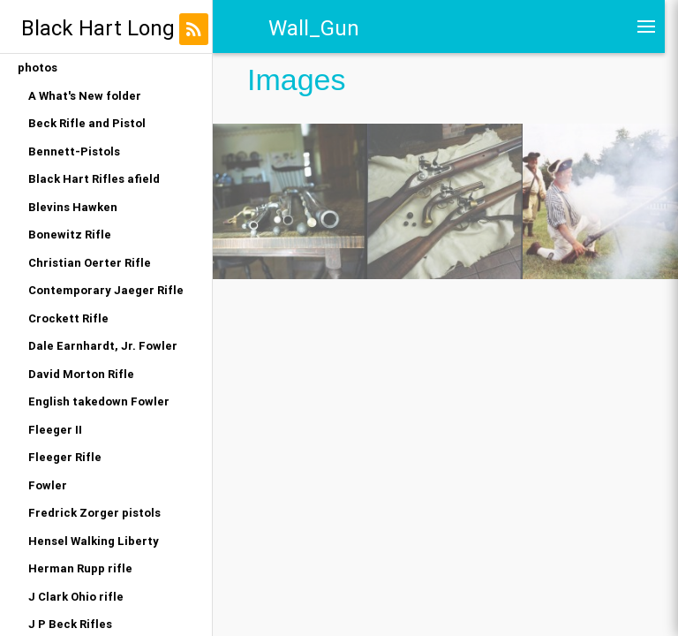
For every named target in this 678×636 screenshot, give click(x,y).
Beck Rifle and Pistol (87, 123)
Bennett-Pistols (74, 151)
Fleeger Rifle (65, 457)
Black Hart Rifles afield (94, 178)
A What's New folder (84, 95)
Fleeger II (55, 429)
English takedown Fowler (99, 401)
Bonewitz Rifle (69, 234)
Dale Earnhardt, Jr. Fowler (102, 345)
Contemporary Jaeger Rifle (106, 290)
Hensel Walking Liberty (93, 541)
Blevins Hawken (72, 207)
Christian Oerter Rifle (89, 262)
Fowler (47, 485)
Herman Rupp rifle (80, 568)
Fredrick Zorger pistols (94, 512)
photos (37, 67)
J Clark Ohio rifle (76, 596)
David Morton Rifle (81, 374)
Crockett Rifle (68, 318)
